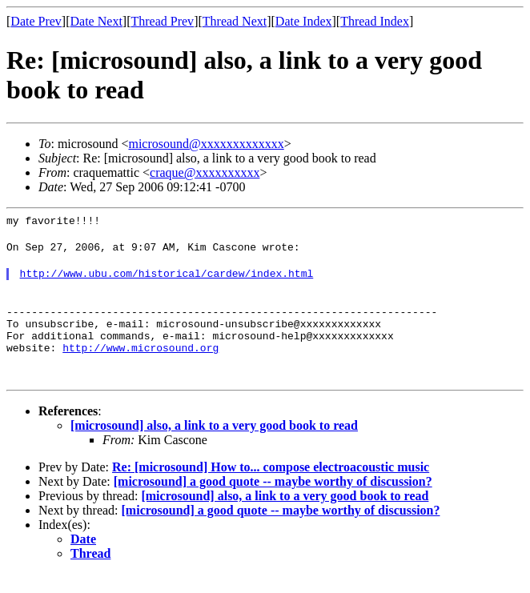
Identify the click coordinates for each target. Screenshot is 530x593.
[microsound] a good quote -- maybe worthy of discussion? (273, 500)
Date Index (303, 21)
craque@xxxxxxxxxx (204, 172)
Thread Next (235, 21)
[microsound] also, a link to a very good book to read (214, 444)
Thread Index (374, 21)
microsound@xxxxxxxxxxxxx (205, 143)
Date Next (96, 21)
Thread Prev (162, 21)
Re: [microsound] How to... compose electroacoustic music (270, 486)
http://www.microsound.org (140, 366)
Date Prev (36, 21)
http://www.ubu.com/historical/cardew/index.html (167, 280)
